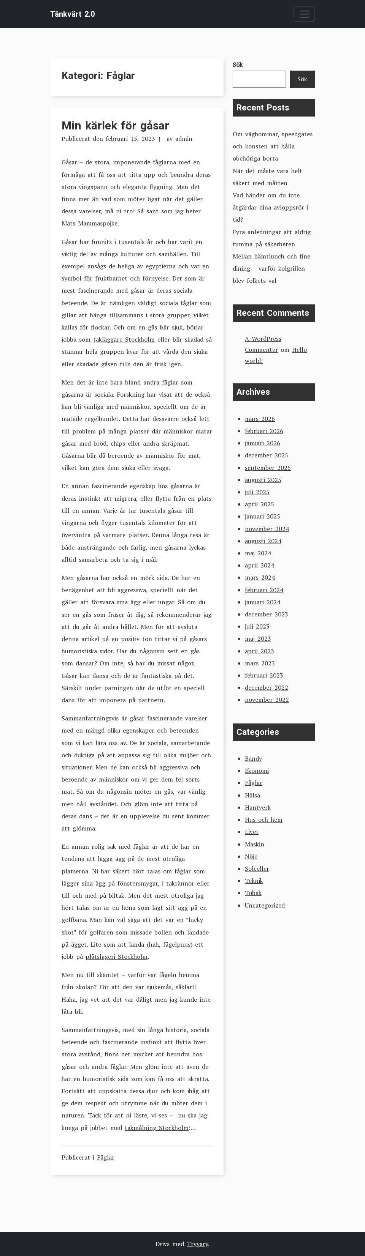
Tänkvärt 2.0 (72, 14)
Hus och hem (263, 819)
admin (183, 138)
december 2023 (266, 614)
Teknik (254, 880)
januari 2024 (262, 602)
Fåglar (105, 1157)
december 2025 (266, 455)
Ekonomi (257, 770)
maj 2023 (258, 638)
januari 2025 (262, 516)
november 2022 (267, 699)
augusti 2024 (263, 541)
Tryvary (197, 1244)
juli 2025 (257, 492)
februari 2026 (264, 431)
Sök (238, 64)
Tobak (253, 893)
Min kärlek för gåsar (115, 125)
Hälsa (252, 795)
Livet (252, 831)
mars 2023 (260, 663)
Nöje (251, 856)
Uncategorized (265, 905)
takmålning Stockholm (157, 1128)
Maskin (254, 844)
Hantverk (258, 807)
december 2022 (266, 687)
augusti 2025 (263, 480)
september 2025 (268, 467)
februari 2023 (264, 675)
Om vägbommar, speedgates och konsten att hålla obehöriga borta (273, 146)
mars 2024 (260, 577)
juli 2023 (257, 626)
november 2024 (267, 529)
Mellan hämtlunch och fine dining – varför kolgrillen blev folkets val (271, 268)
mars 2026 (260, 418)
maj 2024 (258, 553)
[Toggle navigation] (304, 14)
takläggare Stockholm (124, 339)
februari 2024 (264, 590)
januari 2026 (262, 443)
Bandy (253, 758)
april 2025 (259, 504)
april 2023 (259, 651)
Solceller (257, 868)
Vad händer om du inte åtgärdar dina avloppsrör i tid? (270, 207)
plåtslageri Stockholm (117, 956)
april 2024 (259, 565)
